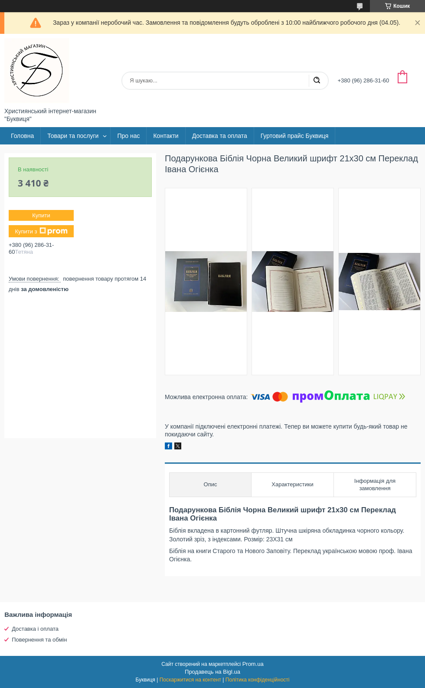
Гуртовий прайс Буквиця (295, 135)
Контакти (165, 135)
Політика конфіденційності (258, 680)
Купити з (41, 231)
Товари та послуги (72, 135)
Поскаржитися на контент (190, 680)
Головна (22, 135)
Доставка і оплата (35, 629)
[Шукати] (316, 81)
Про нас (128, 135)
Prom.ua (253, 664)
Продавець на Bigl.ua (212, 671)
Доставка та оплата (219, 135)
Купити (41, 215)
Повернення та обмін (39, 639)
